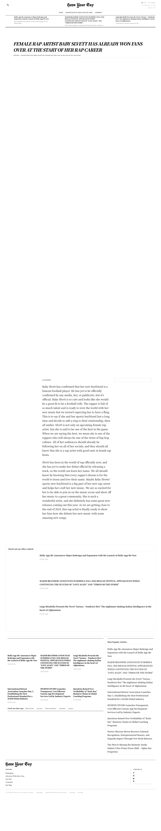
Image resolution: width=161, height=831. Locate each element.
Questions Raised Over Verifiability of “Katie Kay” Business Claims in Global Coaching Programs (85, 692)
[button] (8, 5)
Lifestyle (16, 55)
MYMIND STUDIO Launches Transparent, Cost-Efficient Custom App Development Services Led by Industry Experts (55, 692)
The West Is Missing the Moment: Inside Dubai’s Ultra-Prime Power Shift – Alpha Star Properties (128, 776)
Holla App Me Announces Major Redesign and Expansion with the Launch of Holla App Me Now (31, 18)
